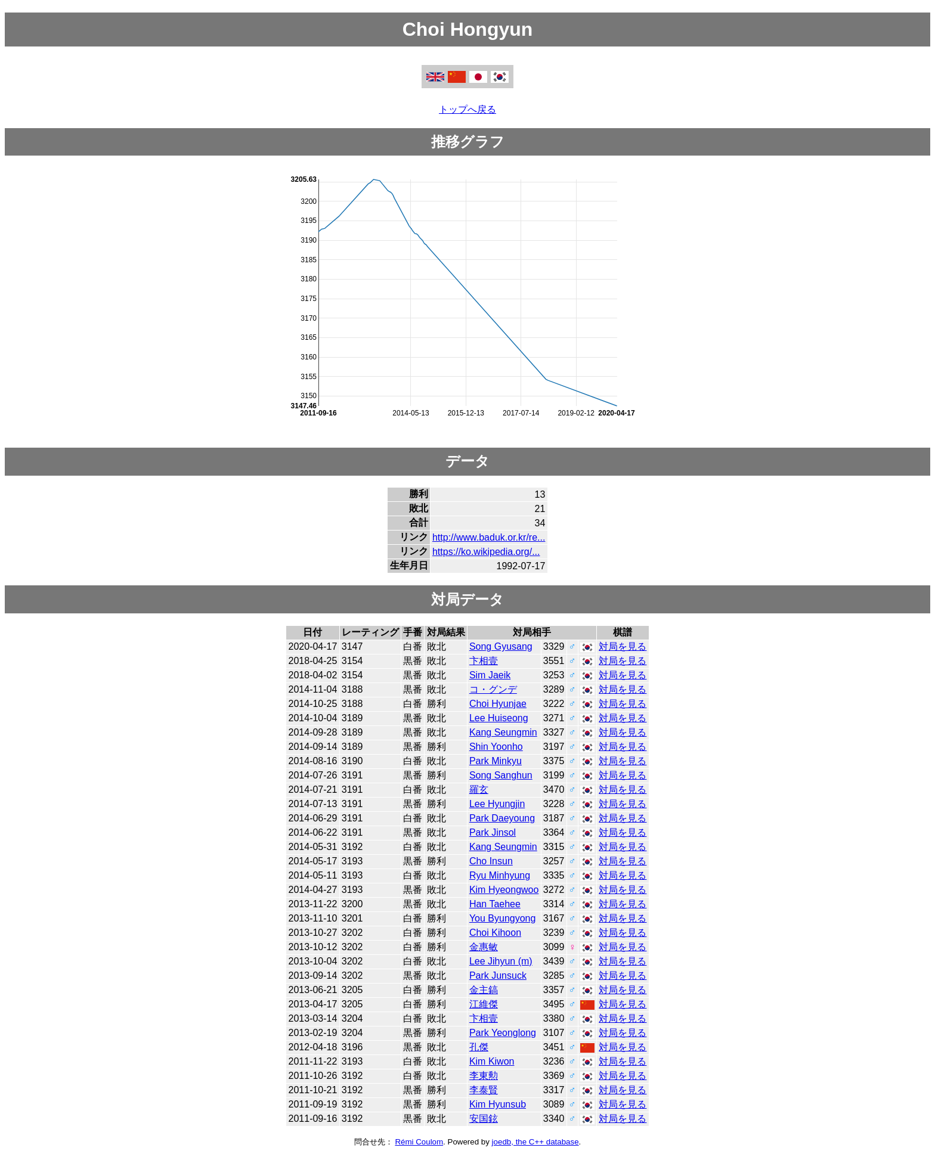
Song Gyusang (500, 646)
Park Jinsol (492, 832)
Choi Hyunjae (498, 704)
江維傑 (483, 1004)
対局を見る (622, 646)
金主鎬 (483, 990)
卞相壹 (483, 661)
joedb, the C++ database (535, 1141)
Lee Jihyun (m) (500, 961)
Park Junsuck (498, 975)
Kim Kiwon (492, 1061)
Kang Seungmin (503, 732)
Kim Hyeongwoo (504, 890)
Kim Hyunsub (497, 1104)
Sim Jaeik (489, 675)
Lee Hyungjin (497, 804)
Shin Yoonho (496, 747)
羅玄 (478, 789)
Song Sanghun (500, 775)
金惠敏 (483, 947)
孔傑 (478, 1047)
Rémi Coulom (419, 1141)
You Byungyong (502, 918)
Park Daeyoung (502, 818)
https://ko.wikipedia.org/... (486, 552)
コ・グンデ (493, 689)
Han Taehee (495, 904)
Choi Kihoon (495, 933)
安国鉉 (483, 1118)
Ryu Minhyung (499, 875)
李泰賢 (483, 1090)
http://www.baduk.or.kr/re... (488, 537)
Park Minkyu (495, 761)
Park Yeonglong (502, 1033)
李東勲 (483, 1076)
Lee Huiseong (498, 718)
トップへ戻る (467, 109)
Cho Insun (491, 861)
